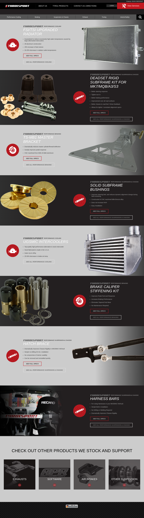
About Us (42, 6)
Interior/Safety (124, 17)
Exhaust (85, 17)
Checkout (139, 1)
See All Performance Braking (39, 165)
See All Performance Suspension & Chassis (111, 119)
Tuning (104, 17)
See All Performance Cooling (39, 62)
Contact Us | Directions (85, 6)
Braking (37, 17)
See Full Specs (32, 56)
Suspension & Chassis (61, 17)
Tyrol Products (60, 6)
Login (112, 5)
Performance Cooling (14, 17)
